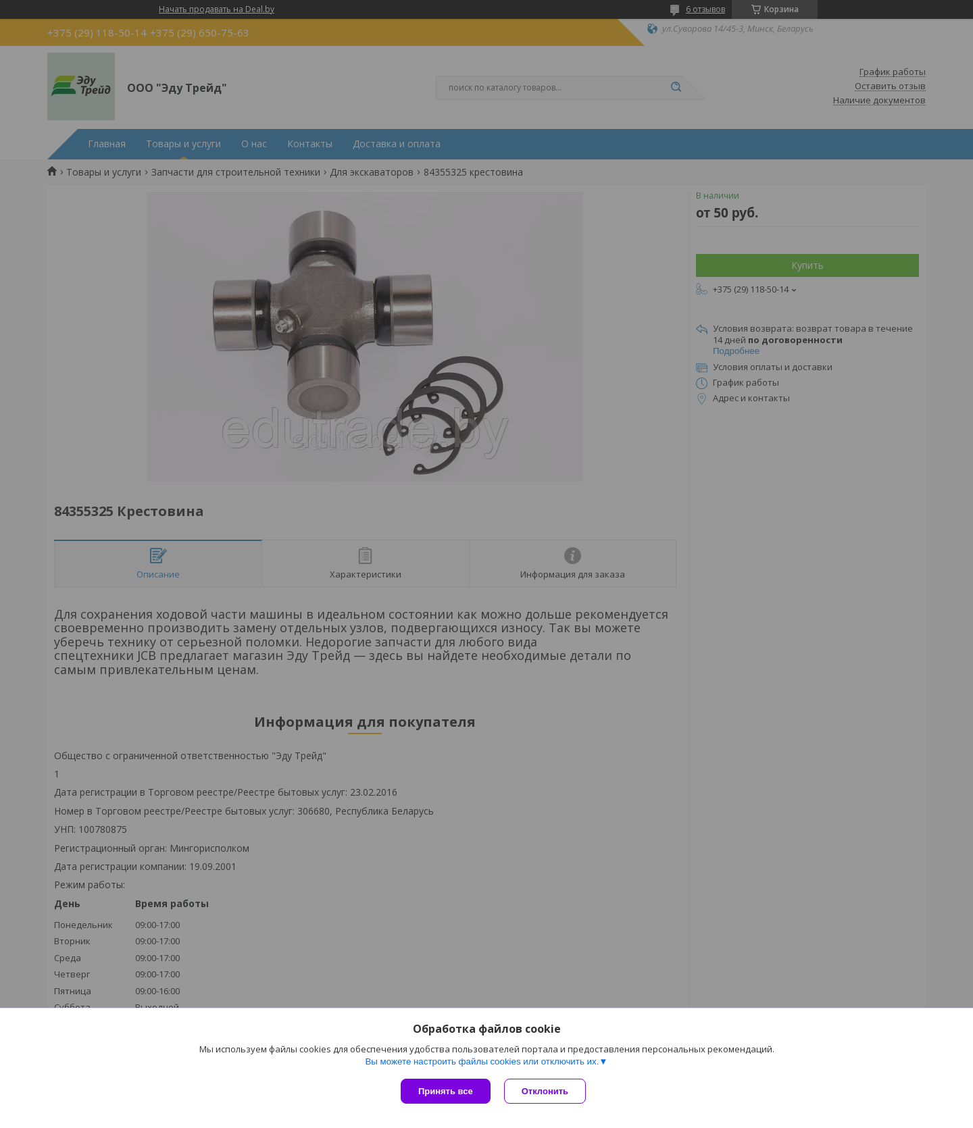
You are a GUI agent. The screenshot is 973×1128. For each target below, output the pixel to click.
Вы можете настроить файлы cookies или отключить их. (482, 1061)
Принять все (445, 1091)
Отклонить (545, 1091)
